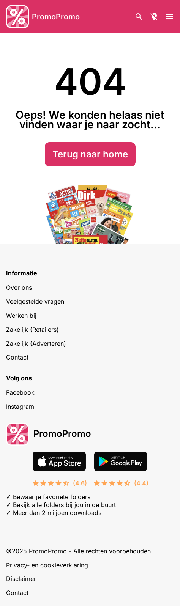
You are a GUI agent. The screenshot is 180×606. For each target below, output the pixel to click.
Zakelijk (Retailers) (32, 329)
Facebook (20, 392)
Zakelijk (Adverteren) (36, 343)
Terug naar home (90, 154)
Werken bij (21, 315)
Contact (17, 357)
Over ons (19, 287)
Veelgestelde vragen (35, 301)
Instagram (20, 406)
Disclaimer (21, 578)
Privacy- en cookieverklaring (47, 565)
